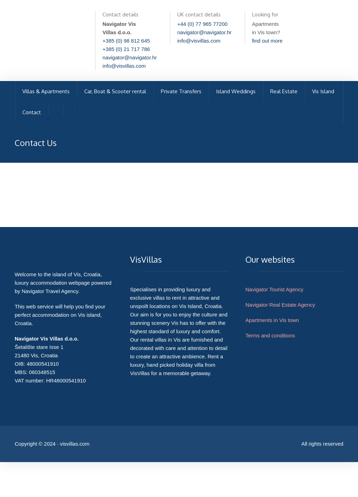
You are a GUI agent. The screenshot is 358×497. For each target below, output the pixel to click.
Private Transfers (181, 91)
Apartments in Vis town (272, 320)
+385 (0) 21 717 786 (126, 49)
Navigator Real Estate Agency (280, 305)
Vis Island (323, 91)
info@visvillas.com (124, 66)
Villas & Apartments (46, 91)
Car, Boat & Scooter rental (115, 91)
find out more (267, 41)
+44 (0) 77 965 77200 (202, 24)
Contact (31, 112)
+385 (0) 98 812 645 (126, 41)
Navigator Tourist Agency (274, 289)
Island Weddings (236, 91)
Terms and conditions (270, 335)
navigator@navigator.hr (129, 57)
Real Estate (284, 91)
